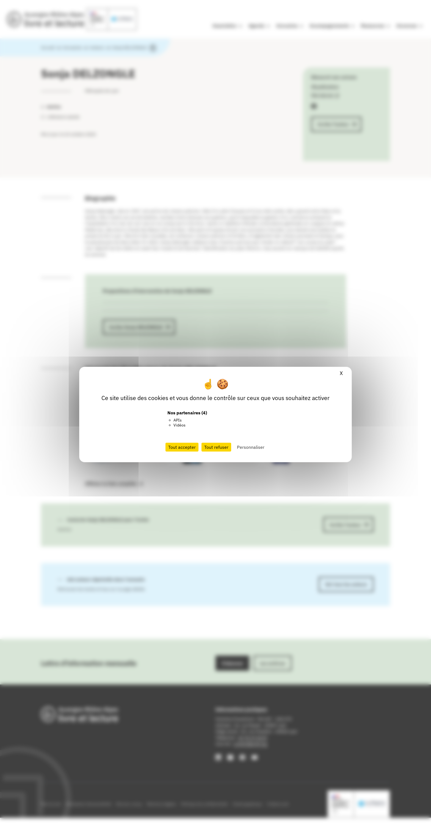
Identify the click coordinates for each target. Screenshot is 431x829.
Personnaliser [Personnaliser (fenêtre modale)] (250, 447)
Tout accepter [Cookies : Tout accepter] (182, 447)
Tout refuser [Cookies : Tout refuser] (216, 447)
